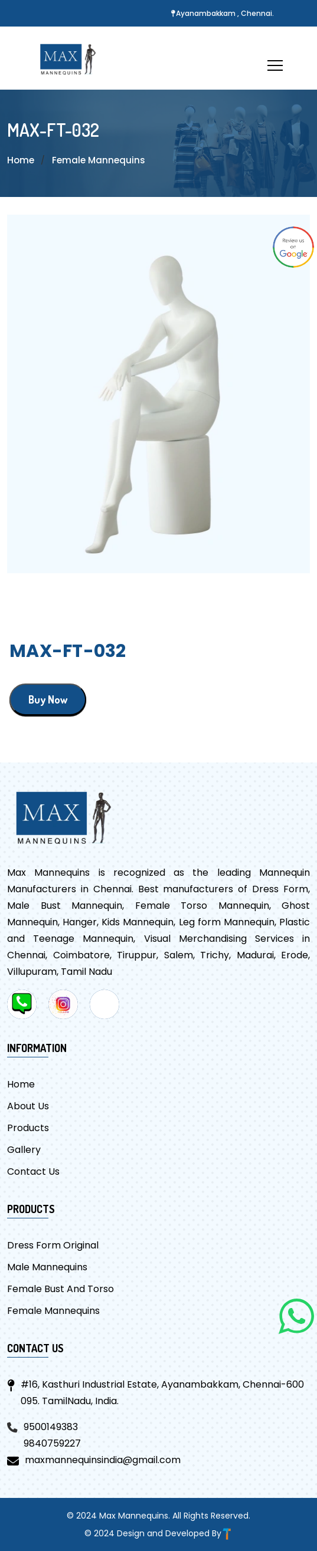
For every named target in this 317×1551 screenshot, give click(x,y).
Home (21, 160)
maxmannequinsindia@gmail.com (103, 1460)
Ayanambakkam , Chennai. (225, 13)
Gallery (24, 1149)
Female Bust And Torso (60, 1289)
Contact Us (33, 1171)
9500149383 (51, 1427)
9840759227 (52, 1443)
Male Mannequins (47, 1267)
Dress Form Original (53, 1245)
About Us (28, 1106)
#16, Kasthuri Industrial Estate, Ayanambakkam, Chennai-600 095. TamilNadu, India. (162, 1393)
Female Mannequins (101, 160)
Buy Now (47, 699)
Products (28, 1128)
